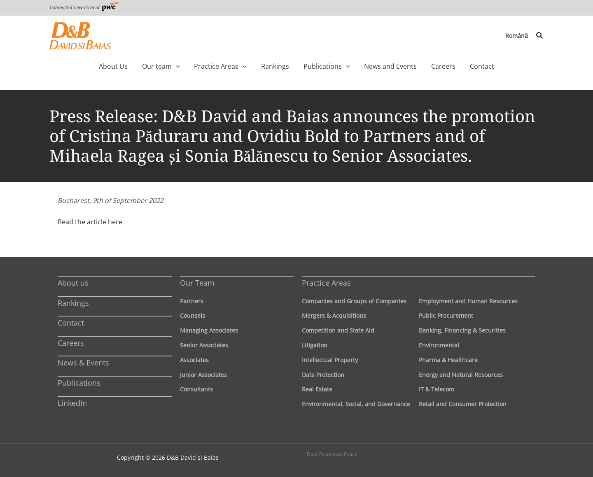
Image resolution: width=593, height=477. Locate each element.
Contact (71, 323)
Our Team (197, 283)
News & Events (83, 363)
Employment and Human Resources (468, 301)
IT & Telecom (436, 389)
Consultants (196, 389)
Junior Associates (203, 375)
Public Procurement (446, 315)
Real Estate (317, 389)
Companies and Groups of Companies (354, 301)
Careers (71, 343)
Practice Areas (326, 283)
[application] (191, 66)
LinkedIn (72, 403)
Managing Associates (209, 330)
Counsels (192, 315)
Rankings (73, 303)
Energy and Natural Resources (461, 375)
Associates (194, 360)
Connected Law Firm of (84, 7)
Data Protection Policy (332, 454)
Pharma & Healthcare (448, 360)
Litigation (314, 345)
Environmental (439, 345)
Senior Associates (204, 345)
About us (73, 283)
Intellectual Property (330, 360)
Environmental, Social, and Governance (356, 404)
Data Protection (323, 375)
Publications (79, 383)
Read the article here (90, 221)
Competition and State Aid (338, 330)
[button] (540, 35)
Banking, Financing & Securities (462, 330)
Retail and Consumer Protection (463, 404)
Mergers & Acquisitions (334, 315)
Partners (191, 301)
